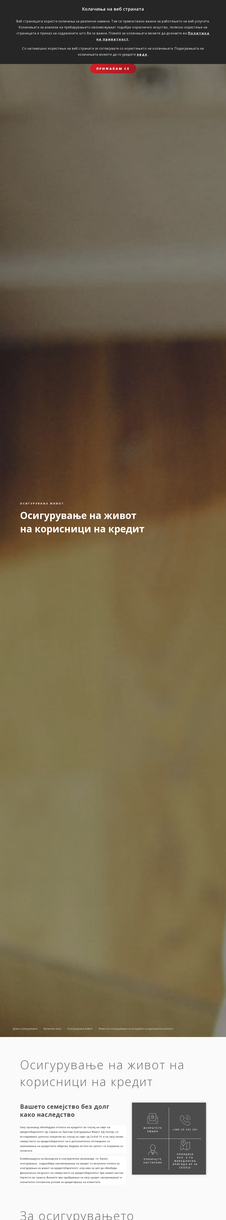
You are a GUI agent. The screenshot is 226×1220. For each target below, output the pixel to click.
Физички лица (52, 1028)
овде (142, 54)
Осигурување (28, 1028)
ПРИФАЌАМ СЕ (113, 68)
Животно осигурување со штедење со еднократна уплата (136, 1028)
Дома (16, 1028)
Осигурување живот (80, 1028)
